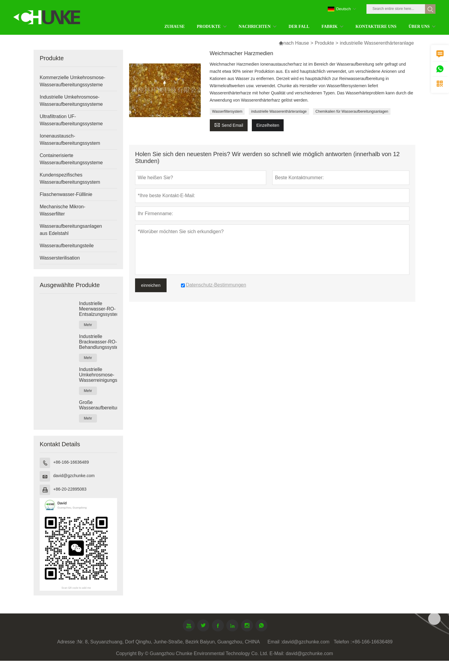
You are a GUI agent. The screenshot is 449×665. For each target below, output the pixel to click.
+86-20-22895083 (69, 489)
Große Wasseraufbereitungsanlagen (98, 405)
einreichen (151, 285)
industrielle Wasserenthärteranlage (279, 111)
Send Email (228, 124)
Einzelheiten (267, 125)
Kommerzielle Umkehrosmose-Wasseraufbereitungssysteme (72, 81)
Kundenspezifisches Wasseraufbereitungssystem (70, 178)
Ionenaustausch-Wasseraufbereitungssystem (70, 139)
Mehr (88, 325)
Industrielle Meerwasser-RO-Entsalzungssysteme (98, 309)
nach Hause (296, 43)
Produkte (324, 43)
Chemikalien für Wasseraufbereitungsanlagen (351, 111)
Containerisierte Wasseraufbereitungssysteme (71, 159)
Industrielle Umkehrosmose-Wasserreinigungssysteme (98, 375)
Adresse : (67, 641)
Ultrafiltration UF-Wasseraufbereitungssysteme (71, 120)
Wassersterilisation (60, 257)
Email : (274, 641)
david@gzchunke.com (74, 475)
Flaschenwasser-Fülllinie (66, 194)
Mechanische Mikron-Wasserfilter (62, 210)
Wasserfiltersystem (227, 111)
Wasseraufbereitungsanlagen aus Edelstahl (71, 230)
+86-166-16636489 (71, 462)
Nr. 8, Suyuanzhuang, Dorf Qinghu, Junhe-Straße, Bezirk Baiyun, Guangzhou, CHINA (168, 641)
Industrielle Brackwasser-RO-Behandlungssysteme (98, 342)
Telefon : (343, 641)
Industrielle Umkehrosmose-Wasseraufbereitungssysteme (71, 100)
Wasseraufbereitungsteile (67, 245)
